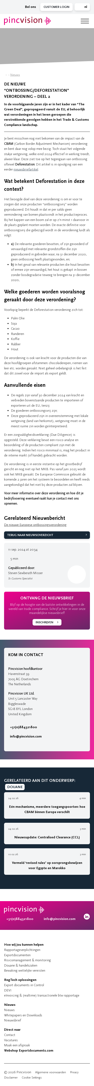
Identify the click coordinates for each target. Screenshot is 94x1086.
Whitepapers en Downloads (23, 1015)
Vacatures (11, 1040)
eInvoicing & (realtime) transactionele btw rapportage (41, 995)
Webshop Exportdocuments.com (28, 1051)
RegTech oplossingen (20, 980)
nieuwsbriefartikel (26, 169)
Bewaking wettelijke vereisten (24, 970)
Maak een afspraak (17, 1045)
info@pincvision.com (26, 736)
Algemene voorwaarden (50, 1072)
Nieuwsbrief (12, 1020)
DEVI (7, 990)
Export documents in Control (24, 985)
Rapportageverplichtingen (22, 950)
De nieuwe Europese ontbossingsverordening (35, 525)
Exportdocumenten (17, 955)
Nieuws (15, 75)
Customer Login (56, 7)
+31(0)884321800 (22, 727)
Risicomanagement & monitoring (27, 960)
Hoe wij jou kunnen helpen (24, 945)
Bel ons (29, 7)
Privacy (74, 1072)
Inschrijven (44, 622)
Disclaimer (11, 1077)
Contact (9, 1035)
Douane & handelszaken (20, 965)
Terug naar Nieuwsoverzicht (30, 535)
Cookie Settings (32, 1077)
